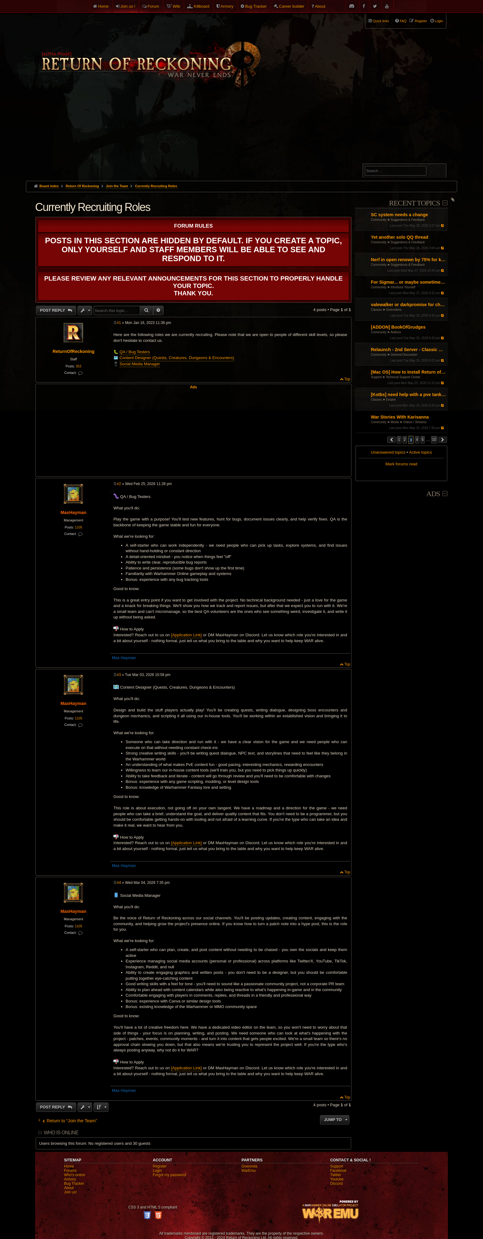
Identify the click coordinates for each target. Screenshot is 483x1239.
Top (347, 379)
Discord (336, 1183)
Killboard (201, 6)
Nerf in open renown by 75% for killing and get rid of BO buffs (408, 259)
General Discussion (404, 354)
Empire (391, 399)
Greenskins (394, 309)
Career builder (291, 6)
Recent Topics (414, 203)
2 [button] (405, 440)
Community (379, 219)
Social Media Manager (140, 364)
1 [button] (399, 440)
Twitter (335, 1175)
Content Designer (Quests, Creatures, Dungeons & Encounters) (177, 357)
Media (395, 422)
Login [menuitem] (439, 21)
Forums (70, 1170)
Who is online (61, 1132)
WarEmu (249, 1170)
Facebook (338, 1170)
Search (438, 172)
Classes (376, 309)
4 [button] (417, 440)
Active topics (420, 452)
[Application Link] (186, 635)
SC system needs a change (399, 214)
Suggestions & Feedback (408, 219)
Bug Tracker (256, 6)
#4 (119, 883)
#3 (119, 675)
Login (157, 1170)
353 (78, 366)
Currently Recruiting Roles (156, 186)
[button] (391, 440)
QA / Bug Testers (135, 352)
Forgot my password (169, 1175)
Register (160, 1166)
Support (376, 377)
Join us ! (127, 6)
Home (103, 6)
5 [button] (423, 440)
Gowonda (249, 1166)
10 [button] (434, 440)
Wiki (177, 6)
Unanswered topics (388, 452)
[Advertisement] (241, 134)
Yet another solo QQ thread (399, 237)
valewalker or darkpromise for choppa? (408, 304)
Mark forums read (401, 464)
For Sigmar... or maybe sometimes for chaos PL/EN (408, 282)
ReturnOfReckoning (74, 351)
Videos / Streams (415, 422)
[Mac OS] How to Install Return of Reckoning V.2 (408, 372)
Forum (153, 6)
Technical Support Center (403, 377)
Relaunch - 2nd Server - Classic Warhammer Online (408, 349)
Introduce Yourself (403, 287)
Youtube (337, 1179)
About (320, 6)
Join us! (70, 1192)
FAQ (403, 21)
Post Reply (53, 310)
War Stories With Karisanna (400, 417)
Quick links (381, 21)
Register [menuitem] (421, 21)
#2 (119, 484)
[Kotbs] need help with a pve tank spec (408, 394)
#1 (119, 323)
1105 (78, 527)
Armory (227, 6)
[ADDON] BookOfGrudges (398, 327)
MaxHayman (74, 512)
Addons (396, 332)
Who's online (74, 1175)
